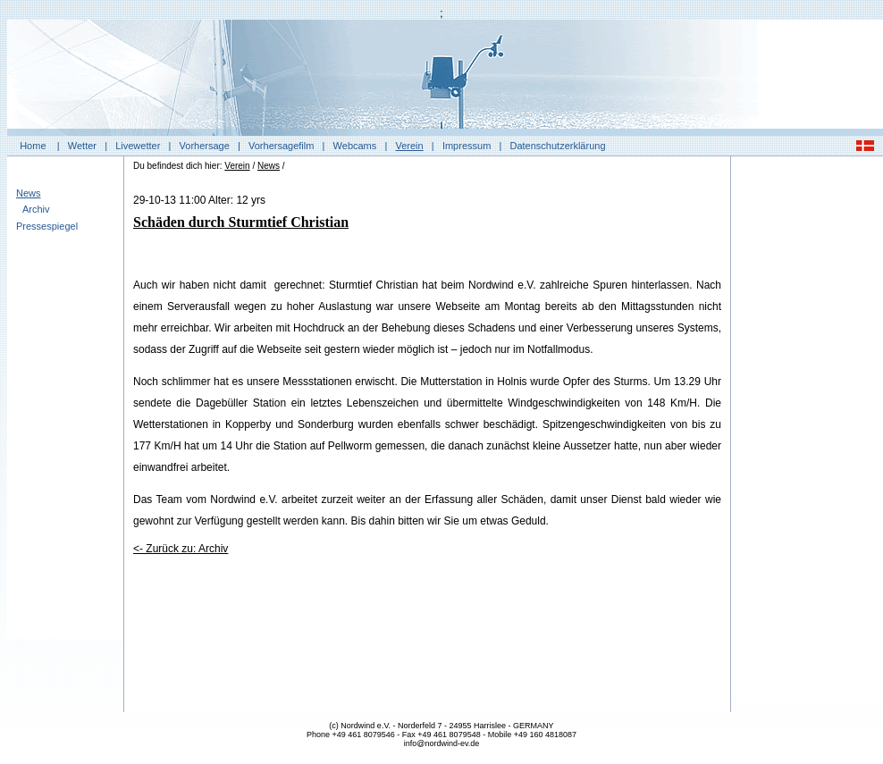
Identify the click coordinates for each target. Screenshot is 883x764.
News (28, 193)
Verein (409, 145)
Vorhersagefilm (281, 145)
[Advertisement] (807, 433)
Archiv (36, 209)
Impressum (466, 145)
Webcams (355, 145)
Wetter (82, 145)
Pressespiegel (47, 226)
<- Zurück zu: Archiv (180, 548)
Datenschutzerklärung (558, 145)
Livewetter (137, 145)
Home (33, 145)
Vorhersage (205, 145)
